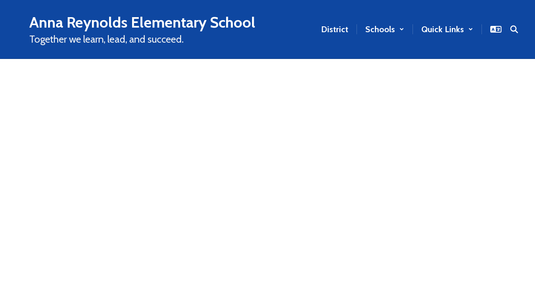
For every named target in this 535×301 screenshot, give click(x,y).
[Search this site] (514, 29)
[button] (384, 29)
